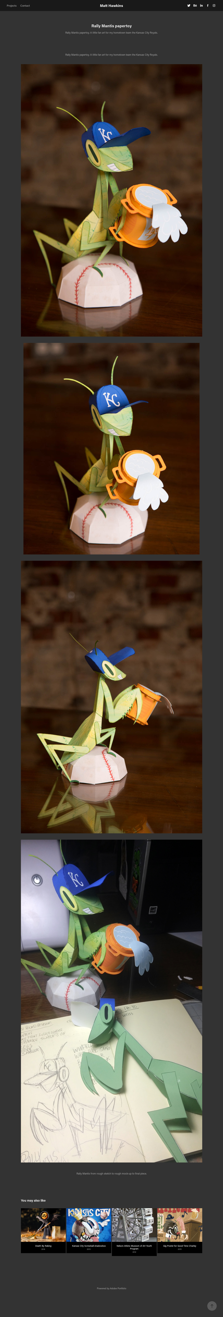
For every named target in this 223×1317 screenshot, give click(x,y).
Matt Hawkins (111, 5)
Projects (12, 5)
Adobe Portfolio (118, 1288)
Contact (25, 5)
